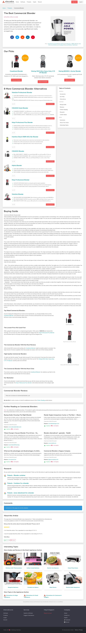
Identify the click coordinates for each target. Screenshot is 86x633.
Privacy (81, 630)
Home (17, 2)
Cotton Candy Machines (33, 568)
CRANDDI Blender (18, 151)
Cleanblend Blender (16, 71)
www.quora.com (12, 459)
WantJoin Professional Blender (22, 92)
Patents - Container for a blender (18, 483)
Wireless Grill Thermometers (14, 568)
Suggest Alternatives (29, 615)
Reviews (62, 107)
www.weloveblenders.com (14, 427)
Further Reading (64, 109)
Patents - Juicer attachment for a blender (20, 493)
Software (23, 2)
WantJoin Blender (17, 194)
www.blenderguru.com (53, 423)
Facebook (67, 620)
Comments (62, 120)
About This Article (64, 122)
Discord (40, 2)
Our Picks (62, 96)
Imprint (65, 617)
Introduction (63, 94)
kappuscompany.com (53, 459)
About (65, 613)
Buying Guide (63, 104)
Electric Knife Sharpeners (73, 587)
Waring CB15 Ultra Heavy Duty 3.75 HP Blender (43, 72)
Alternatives (63, 99)
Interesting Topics (64, 125)
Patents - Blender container (16, 475)
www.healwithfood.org (13, 445)
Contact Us (66, 615)
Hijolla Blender (17, 165)
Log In (80, 2)
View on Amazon (16, 80)
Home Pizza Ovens (73, 568)
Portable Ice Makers (33, 587)
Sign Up (74, 2)
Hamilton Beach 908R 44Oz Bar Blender (25, 137)
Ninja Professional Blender (20, 180)
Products (29, 2)
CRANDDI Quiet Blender (20, 108)
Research (62, 112)
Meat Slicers (53, 587)
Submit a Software (28, 613)
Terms (76, 630)
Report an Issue (48, 613)
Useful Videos (63, 114)
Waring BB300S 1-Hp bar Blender (70, 71)
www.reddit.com (52, 443)
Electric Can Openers (53, 568)
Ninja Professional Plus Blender (22, 122)
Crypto (34, 2)
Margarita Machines (13, 587)
